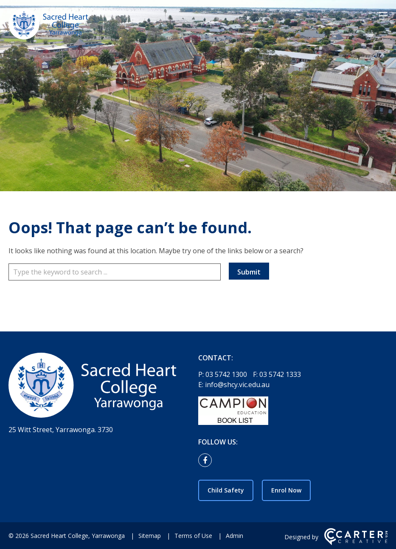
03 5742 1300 (227, 374)
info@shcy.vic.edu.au (237, 384)
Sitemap (149, 536)
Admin (234, 536)
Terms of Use (193, 536)
